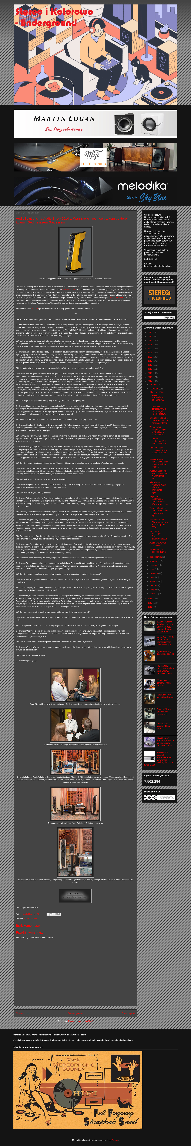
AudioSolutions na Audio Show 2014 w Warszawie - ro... (159, 474)
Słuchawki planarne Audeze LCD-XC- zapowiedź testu (159, 420)
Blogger (115, 1140)
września (154, 561)
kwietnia (154, 581)
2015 (150, 377)
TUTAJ (35, 308)
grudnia (154, 384)
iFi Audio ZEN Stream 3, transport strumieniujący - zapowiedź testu (166, 742)
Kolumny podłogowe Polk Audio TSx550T (158, 441)
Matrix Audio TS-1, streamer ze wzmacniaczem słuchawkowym (165, 641)
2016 (150, 373)
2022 (150, 348)
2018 (150, 365)
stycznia (154, 593)
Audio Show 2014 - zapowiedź (158, 544)
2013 (150, 598)
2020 (150, 357)
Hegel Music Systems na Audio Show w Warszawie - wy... (159, 500)
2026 (150, 332)
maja (152, 577)
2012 (150, 603)
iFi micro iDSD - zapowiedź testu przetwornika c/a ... (158, 451)
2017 (150, 369)
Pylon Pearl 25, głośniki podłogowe (165, 652)
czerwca (154, 573)
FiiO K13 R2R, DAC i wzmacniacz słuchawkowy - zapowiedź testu (165, 669)
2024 (150, 340)
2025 (150, 336)
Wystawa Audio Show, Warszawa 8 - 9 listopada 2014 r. (159, 523)
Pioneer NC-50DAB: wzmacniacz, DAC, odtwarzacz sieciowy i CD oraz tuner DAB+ (159, 758)
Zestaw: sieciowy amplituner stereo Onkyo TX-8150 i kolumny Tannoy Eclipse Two (165, 627)
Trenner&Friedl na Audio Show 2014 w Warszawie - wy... (159, 512)
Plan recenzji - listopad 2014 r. (158, 550)
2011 (150, 607)
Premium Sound (116, 297)
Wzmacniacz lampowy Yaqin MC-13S (164, 683)
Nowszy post (22, 1013)
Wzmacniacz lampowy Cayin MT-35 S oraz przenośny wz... (158, 431)
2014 (150, 381)
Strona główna (75, 1013)
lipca (152, 569)
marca (153, 585)
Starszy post (128, 1013)
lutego (153, 589)
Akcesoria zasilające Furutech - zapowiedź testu (158, 535)
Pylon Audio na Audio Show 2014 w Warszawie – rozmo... (159, 463)
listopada (154, 389)
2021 (150, 352)
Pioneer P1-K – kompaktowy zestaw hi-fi (164, 711)
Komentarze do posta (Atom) (80, 1021)
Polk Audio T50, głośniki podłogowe (165, 696)
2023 (150, 344)
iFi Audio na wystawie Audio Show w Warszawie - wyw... (158, 487)
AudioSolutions (68, 289)
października (156, 557)
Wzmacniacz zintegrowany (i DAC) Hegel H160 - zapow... (158, 410)
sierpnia (154, 565)
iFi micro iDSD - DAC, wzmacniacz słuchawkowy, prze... (157, 397)
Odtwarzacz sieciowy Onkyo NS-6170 (164, 726)
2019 (150, 361)
